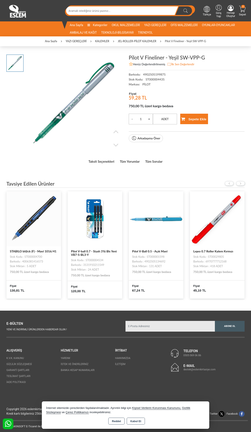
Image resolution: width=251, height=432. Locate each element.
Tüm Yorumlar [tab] (130, 160)
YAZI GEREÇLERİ (155, 25)
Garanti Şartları (17, 368)
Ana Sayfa (76, 25)
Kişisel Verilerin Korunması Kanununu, (156, 408)
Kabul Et (135, 421)
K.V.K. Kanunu (15, 356)
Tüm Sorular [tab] (161, 160)
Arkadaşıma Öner (145, 138)
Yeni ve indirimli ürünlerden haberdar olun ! (36, 327)
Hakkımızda (122, 356)
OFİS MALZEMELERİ (184, 25)
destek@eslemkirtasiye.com (199, 367)
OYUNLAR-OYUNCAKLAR (218, 25)
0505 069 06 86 (192, 353)
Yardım (65, 356)
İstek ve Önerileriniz (75, 362)
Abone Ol (229, 324)
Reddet (116, 421)
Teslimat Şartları (18, 374)
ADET (164, 119)
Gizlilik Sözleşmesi (19, 362)
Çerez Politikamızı (77, 412)
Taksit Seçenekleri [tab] (95, 160)
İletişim (120, 362)
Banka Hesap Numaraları (77, 368)
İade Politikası (16, 380)
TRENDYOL (145, 32)
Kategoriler (97, 25)
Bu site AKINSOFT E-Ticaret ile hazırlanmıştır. (31, 424)
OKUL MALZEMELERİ (126, 25)
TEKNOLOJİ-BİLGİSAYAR (117, 32)
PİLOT (146, 84)
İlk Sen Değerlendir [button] (180, 64)
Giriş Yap (218, 11)
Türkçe (207, 10)
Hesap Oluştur (230, 11)
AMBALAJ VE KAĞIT (83, 32)
